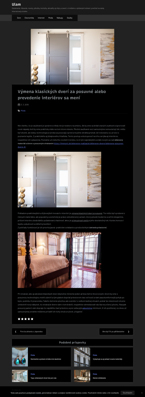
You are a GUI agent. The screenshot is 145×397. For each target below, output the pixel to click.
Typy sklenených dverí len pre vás (43, 378)
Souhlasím (127, 392)
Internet (41, 18)
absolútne (87, 308)
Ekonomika (29, 18)
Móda (50, 18)
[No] (141, 393)
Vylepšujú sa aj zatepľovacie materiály (107, 359)
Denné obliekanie (99, 378)
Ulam (16, 4)
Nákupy (60, 18)
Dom (19, 18)
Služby (69, 18)
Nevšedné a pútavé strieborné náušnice (46, 359)
